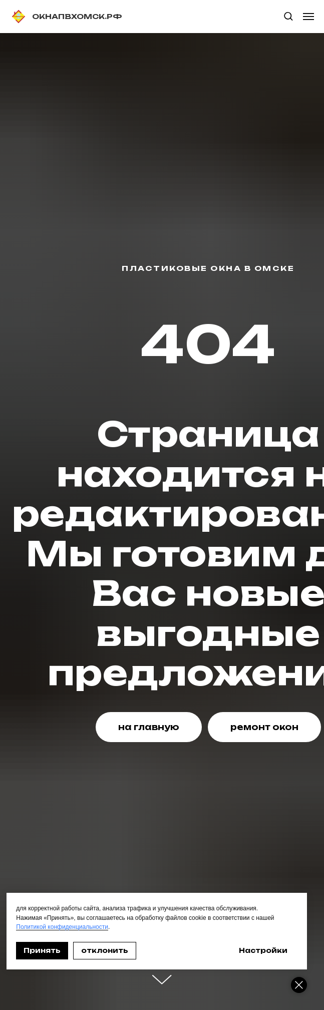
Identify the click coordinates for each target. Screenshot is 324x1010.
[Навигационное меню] (308, 16)
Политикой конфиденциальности (62, 926)
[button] (288, 16)
